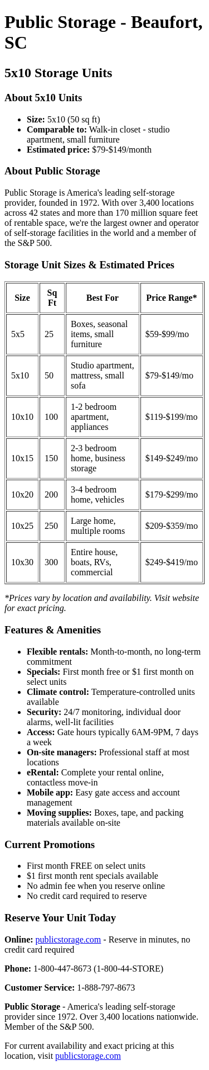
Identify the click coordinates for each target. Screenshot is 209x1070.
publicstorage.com (68, 939)
